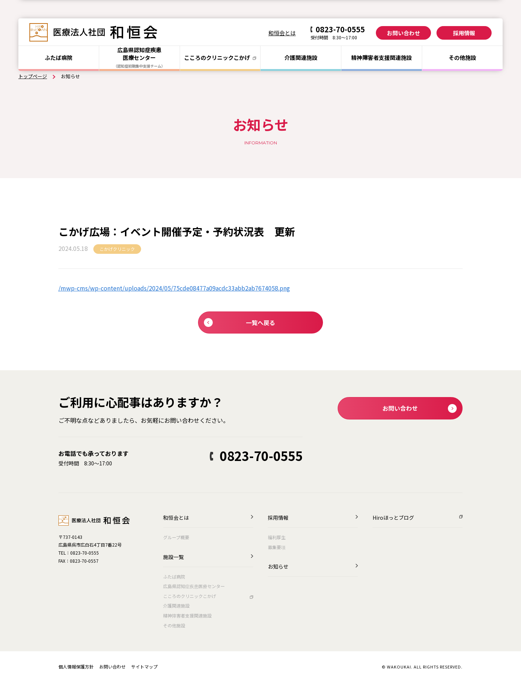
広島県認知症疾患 (139, 57)
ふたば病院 (58, 57)
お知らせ (278, 567)
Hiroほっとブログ (393, 518)
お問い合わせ (403, 33)
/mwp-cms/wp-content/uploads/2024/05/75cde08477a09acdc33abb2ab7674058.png (174, 288)
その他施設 (462, 57)
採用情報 (464, 33)
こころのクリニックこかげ (189, 596)
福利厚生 (276, 537)
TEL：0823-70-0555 (78, 553)
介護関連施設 (300, 57)
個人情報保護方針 (76, 666)
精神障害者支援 (381, 57)
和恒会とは (282, 33)
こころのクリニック (220, 57)
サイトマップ (144, 666)
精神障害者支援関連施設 (187, 615)
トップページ (32, 76)
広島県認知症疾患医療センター (194, 586)
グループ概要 (176, 537)
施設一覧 (173, 557)
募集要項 (276, 547)
